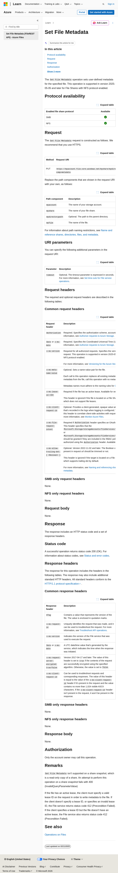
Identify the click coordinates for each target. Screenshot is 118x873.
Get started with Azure (101, 12)
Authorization (53, 67)
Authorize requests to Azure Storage (96, 336)
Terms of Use (8, 871)
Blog (42, 866)
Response (52, 63)
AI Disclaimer (8, 866)
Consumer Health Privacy (89, 866)
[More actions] (113, 23)
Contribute (55, 866)
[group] (80, 166)
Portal (82, 12)
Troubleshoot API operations (93, 630)
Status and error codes (96, 555)
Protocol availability (56, 55)
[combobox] (21, 26)
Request (51, 59)
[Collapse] (37, 20)
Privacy (67, 866)
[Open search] (103, 4)
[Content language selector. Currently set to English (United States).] (17, 859)
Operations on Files (55, 834)
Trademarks (24, 871)
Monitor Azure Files (94, 417)
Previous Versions (27, 866)
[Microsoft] (6, 4)
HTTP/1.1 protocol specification (62, 583)
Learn (48, 23)
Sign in (111, 4)
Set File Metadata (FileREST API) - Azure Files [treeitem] (20, 35)
